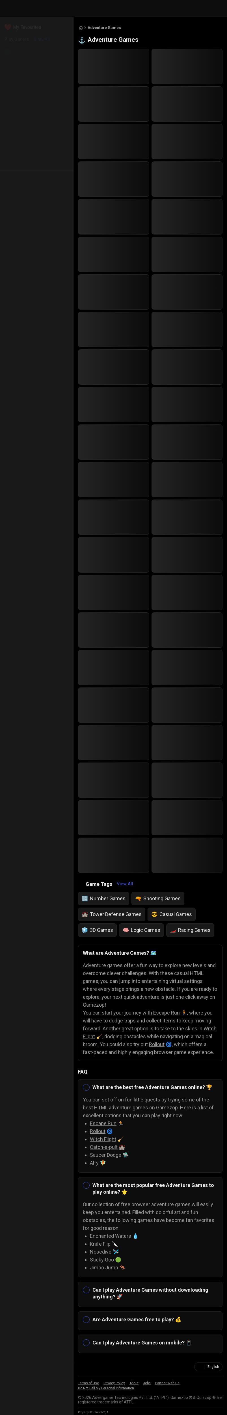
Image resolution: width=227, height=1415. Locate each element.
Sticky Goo (102, 1260)
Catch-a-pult (104, 1147)
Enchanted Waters (110, 1236)
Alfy (94, 1163)
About (134, 1383)
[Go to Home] (81, 28)
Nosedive (100, 1252)
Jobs (147, 1383)
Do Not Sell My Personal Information (106, 1388)
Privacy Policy (114, 1383)
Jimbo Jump (104, 1268)
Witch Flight (103, 1139)
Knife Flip (100, 1244)
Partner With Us (167, 1383)
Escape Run (166, 1013)
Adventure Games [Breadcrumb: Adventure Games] (104, 27)
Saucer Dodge (105, 1155)
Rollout (157, 1044)
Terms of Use (88, 1383)
